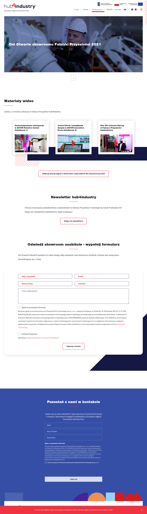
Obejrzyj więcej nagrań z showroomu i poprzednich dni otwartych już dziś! (73, 173)
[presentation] (61, 470)
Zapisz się (73, 479)
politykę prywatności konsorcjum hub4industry (42, 338)
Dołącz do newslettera (73, 221)
